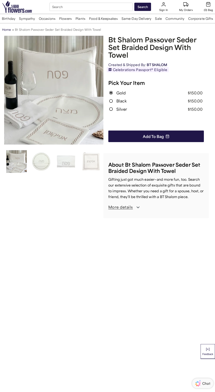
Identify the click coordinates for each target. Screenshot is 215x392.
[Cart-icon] (208, 7)
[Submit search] (142, 7)
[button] (9, 18)
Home (6, 29)
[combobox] (91, 7)
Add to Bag (156, 136)
